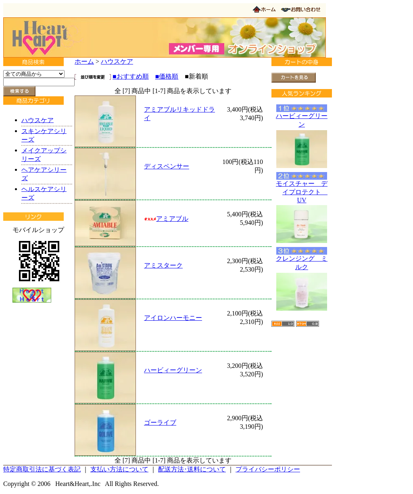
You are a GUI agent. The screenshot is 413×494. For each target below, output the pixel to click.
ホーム (84, 61)
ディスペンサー (166, 166)
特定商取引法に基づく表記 (42, 469)
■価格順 (167, 76)
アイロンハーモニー (173, 317)
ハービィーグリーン (173, 370)
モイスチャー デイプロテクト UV (301, 191)
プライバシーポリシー (268, 469)
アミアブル (166, 218)
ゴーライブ (160, 422)
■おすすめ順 (131, 76)
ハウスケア (117, 61)
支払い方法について (119, 469)
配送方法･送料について (192, 469)
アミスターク (163, 265)
